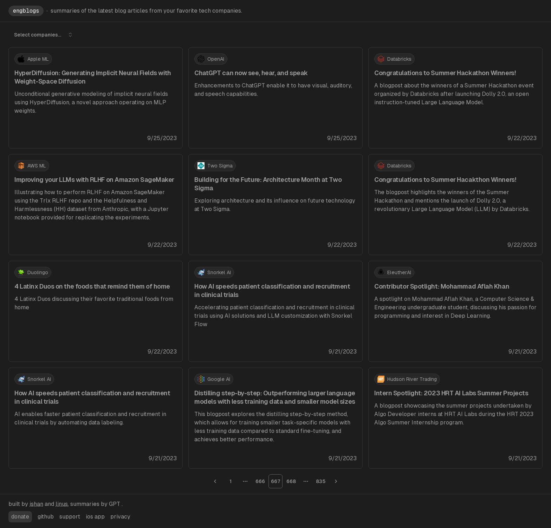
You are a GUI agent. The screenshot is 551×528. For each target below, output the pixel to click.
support (69, 516)
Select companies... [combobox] (43, 35)
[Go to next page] (336, 481)
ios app (95, 516)
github (46, 516)
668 (291, 481)
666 (260, 481)
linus (62, 504)
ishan (36, 504)
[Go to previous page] (215, 481)
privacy (120, 516)
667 (275, 481)
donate (20, 516)
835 (320, 481)
